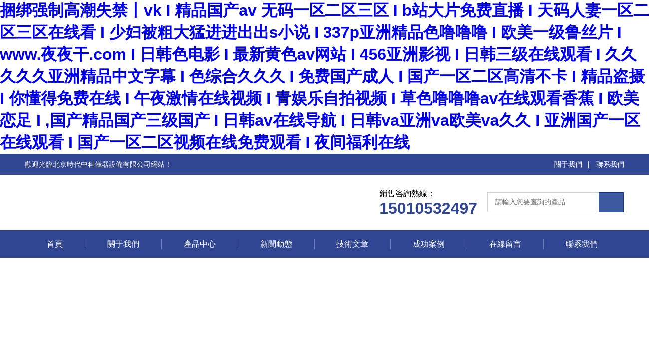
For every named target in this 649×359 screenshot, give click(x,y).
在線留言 (505, 244)
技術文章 (352, 244)
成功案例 (429, 244)
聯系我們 (610, 164)
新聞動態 (276, 244)
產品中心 (200, 244)
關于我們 (568, 164)
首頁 (55, 244)
